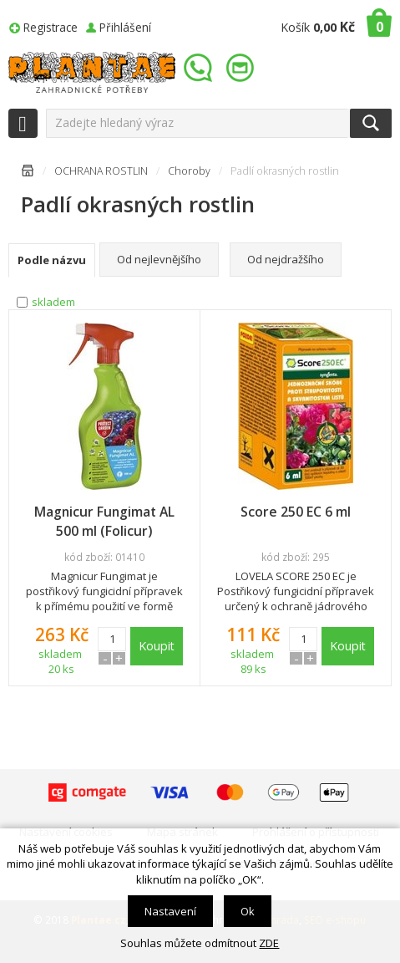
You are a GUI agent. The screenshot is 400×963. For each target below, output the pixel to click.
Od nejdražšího (285, 259)
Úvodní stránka (27, 173)
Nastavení (170, 911)
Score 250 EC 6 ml (296, 511)
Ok (248, 911)
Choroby (189, 171)
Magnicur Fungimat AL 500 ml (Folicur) (104, 521)
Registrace (50, 27)
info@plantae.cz (242, 68)
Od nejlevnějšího (159, 259)
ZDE (269, 942)
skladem (53, 301)
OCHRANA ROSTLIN (101, 171)
